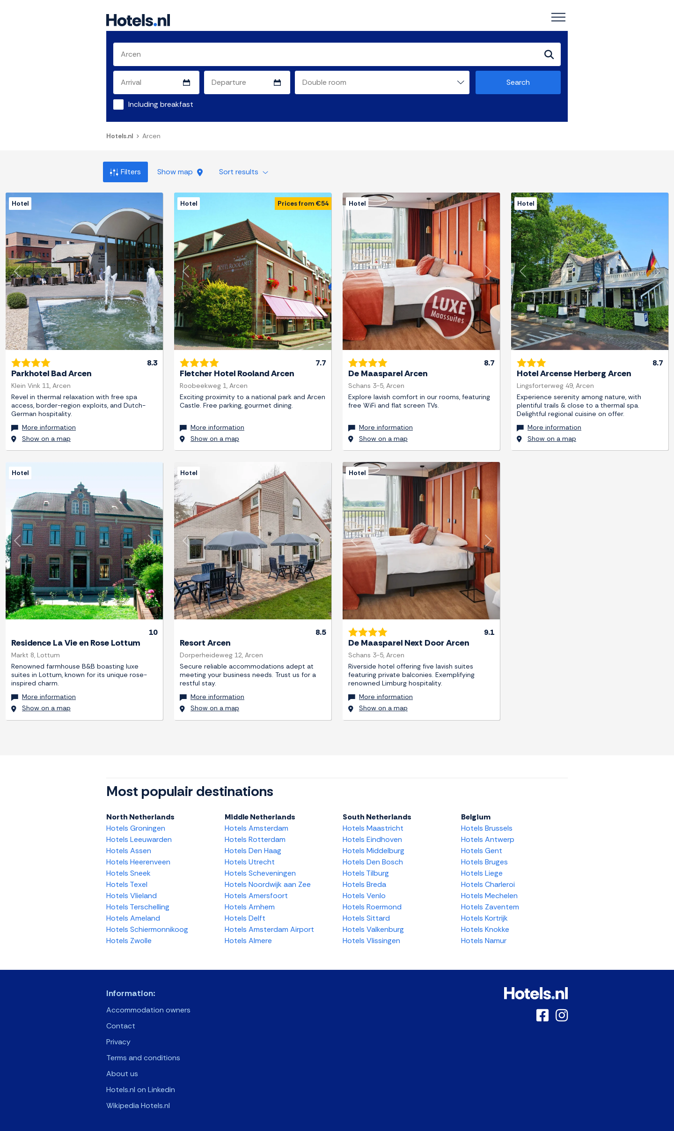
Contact (120, 1024)
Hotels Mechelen (489, 894)
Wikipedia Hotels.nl (138, 1104)
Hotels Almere (248, 939)
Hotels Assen (128, 849)
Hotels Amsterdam (256, 827)
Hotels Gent (481, 849)
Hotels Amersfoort (256, 894)
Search (518, 82)
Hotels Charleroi (488, 883)
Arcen (151, 136)
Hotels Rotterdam (255, 838)
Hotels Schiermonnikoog (147, 928)
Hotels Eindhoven (372, 838)
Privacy (118, 1040)
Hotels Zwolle (129, 939)
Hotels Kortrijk (484, 917)
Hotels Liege (482, 872)
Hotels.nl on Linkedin (140, 1088)
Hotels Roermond (372, 905)
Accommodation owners (148, 1008)
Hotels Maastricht (373, 827)
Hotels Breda (364, 883)
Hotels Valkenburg (373, 928)
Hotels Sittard (366, 917)
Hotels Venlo (364, 894)
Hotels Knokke (485, 928)
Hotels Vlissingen (371, 939)
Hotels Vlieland (131, 894)
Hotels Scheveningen (260, 872)
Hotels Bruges (484, 860)
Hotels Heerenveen (138, 860)
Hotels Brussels (487, 827)
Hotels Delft (245, 917)
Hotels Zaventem (490, 905)
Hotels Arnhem (250, 905)
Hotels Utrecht (250, 860)
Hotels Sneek (128, 872)
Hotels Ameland (133, 917)
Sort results (243, 172)
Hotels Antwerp (487, 838)
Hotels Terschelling (137, 905)
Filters (125, 172)
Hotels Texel (126, 883)
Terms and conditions (143, 1056)
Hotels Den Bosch (373, 860)
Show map (180, 172)
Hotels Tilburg (366, 872)
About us (122, 1072)
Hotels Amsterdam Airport (269, 928)
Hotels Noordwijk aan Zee (268, 883)
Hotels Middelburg (373, 849)
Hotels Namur (483, 939)
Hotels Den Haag (253, 849)
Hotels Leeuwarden (139, 838)
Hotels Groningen (135, 827)
